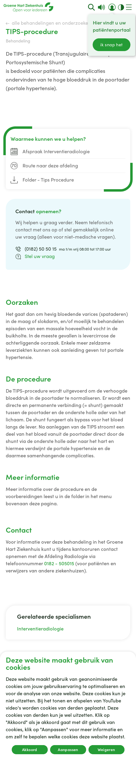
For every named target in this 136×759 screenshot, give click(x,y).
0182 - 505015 (59, 563)
